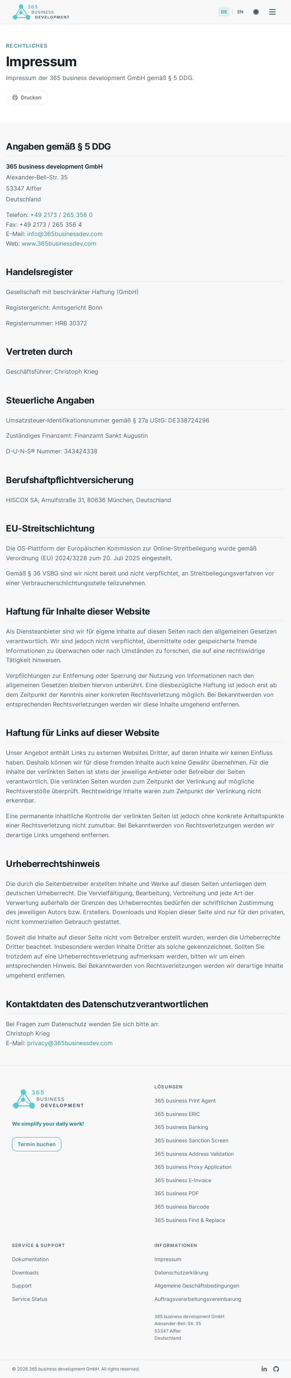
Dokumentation (30, 1259)
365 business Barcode (181, 1206)
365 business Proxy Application (192, 1167)
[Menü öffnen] (272, 12)
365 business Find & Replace (189, 1220)
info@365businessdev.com (65, 233)
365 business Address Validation (194, 1154)
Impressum (167, 1259)
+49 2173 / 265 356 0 (61, 214)
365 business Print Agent (185, 1100)
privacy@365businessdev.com (70, 1043)
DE (224, 12)
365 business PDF (176, 1193)
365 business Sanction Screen (191, 1140)
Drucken (26, 97)
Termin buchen (36, 1144)
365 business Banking (181, 1127)
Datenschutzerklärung (181, 1272)
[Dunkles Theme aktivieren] (256, 12)
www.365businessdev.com (59, 243)
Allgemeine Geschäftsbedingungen (196, 1285)
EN (240, 12)
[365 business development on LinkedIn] (264, 1369)
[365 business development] (48, 1099)
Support (22, 1285)
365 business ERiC (177, 1114)
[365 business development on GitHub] (276, 1369)
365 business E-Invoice (182, 1180)
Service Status (29, 1299)
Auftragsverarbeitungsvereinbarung (198, 1299)
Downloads (25, 1272)
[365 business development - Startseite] (41, 12)
